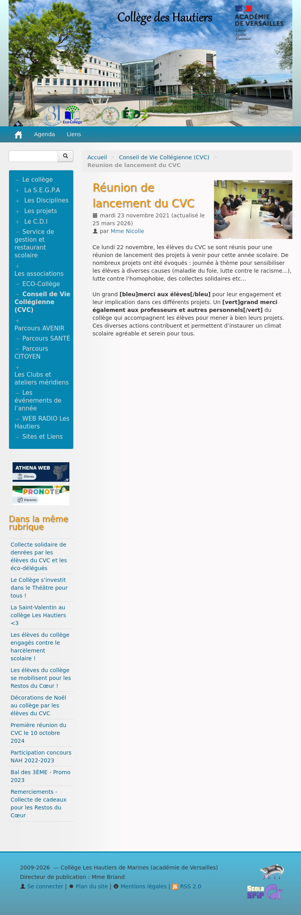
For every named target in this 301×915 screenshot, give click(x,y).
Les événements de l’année (38, 400)
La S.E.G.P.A (42, 190)
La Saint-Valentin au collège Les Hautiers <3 (38, 615)
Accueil (97, 157)
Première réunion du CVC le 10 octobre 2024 (38, 733)
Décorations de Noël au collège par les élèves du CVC (38, 705)
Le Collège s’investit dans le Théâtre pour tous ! (39, 588)
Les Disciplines (46, 200)
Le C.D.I (36, 221)
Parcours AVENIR (39, 328)
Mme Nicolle (127, 231)
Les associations (39, 273)
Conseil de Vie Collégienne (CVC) (164, 157)
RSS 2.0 (186, 886)
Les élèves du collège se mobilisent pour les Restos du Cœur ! (41, 678)
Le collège (37, 179)
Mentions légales (140, 886)
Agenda (44, 134)
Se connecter (41, 886)
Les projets (40, 211)
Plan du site (88, 886)
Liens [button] (75, 134)
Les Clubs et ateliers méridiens (42, 378)
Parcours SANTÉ (46, 338)
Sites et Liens (42, 436)
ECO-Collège (41, 284)
